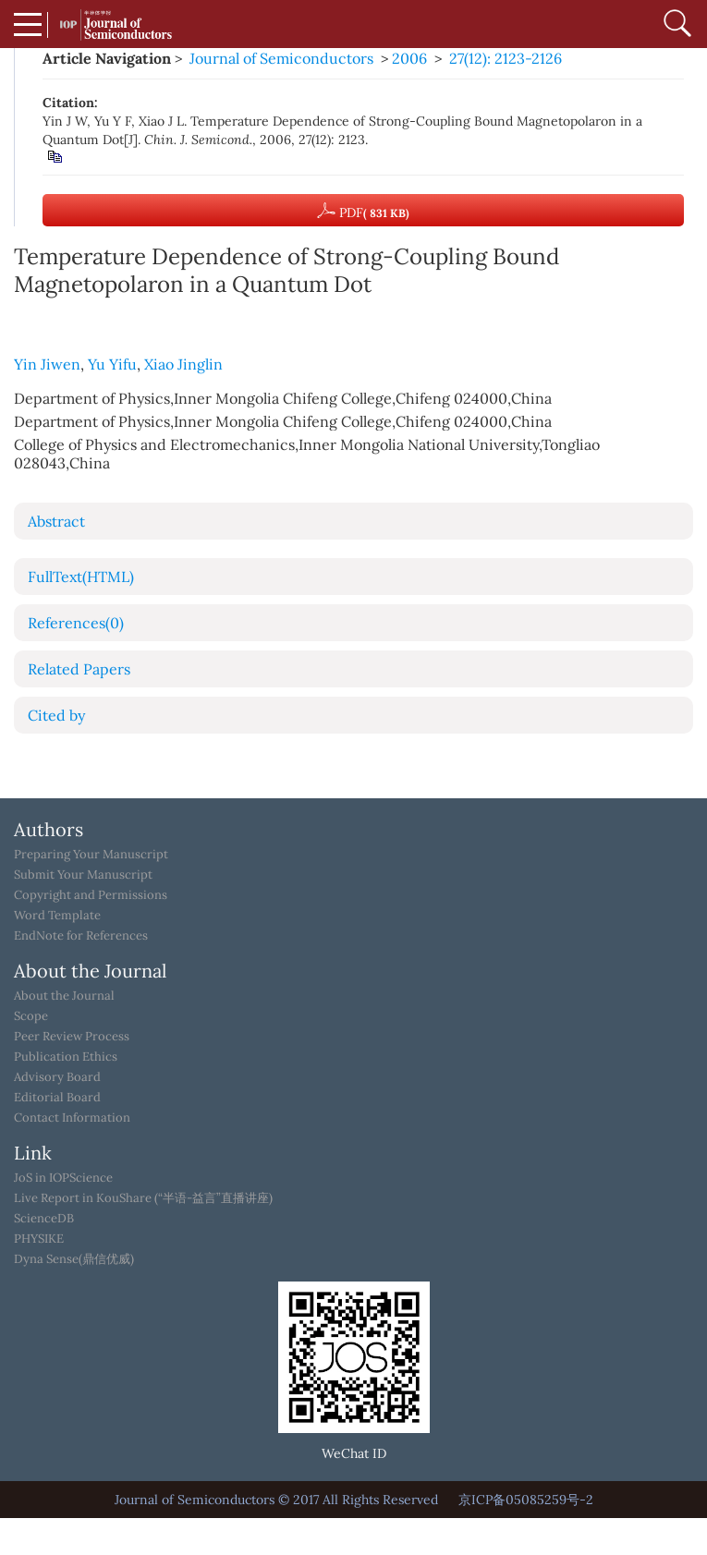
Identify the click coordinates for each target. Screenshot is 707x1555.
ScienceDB (44, 1218)
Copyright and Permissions (90, 895)
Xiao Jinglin (183, 364)
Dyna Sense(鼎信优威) (74, 1259)
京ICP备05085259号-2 (525, 1499)
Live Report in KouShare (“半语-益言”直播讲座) (143, 1198)
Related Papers (79, 669)
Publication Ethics (65, 1057)
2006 (409, 58)
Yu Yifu (112, 364)
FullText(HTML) (81, 576)
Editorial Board (57, 1097)
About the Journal (64, 996)
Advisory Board (57, 1077)
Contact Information (72, 1118)
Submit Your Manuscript (83, 875)
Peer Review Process (71, 1036)
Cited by (56, 715)
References (76, 622)
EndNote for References (81, 936)
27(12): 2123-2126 (505, 58)
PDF (363, 210)
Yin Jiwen (47, 364)
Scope (31, 1016)
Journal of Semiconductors (281, 58)
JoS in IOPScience (63, 1178)
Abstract (56, 521)
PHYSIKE (39, 1239)
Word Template (57, 915)
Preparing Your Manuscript (91, 854)
